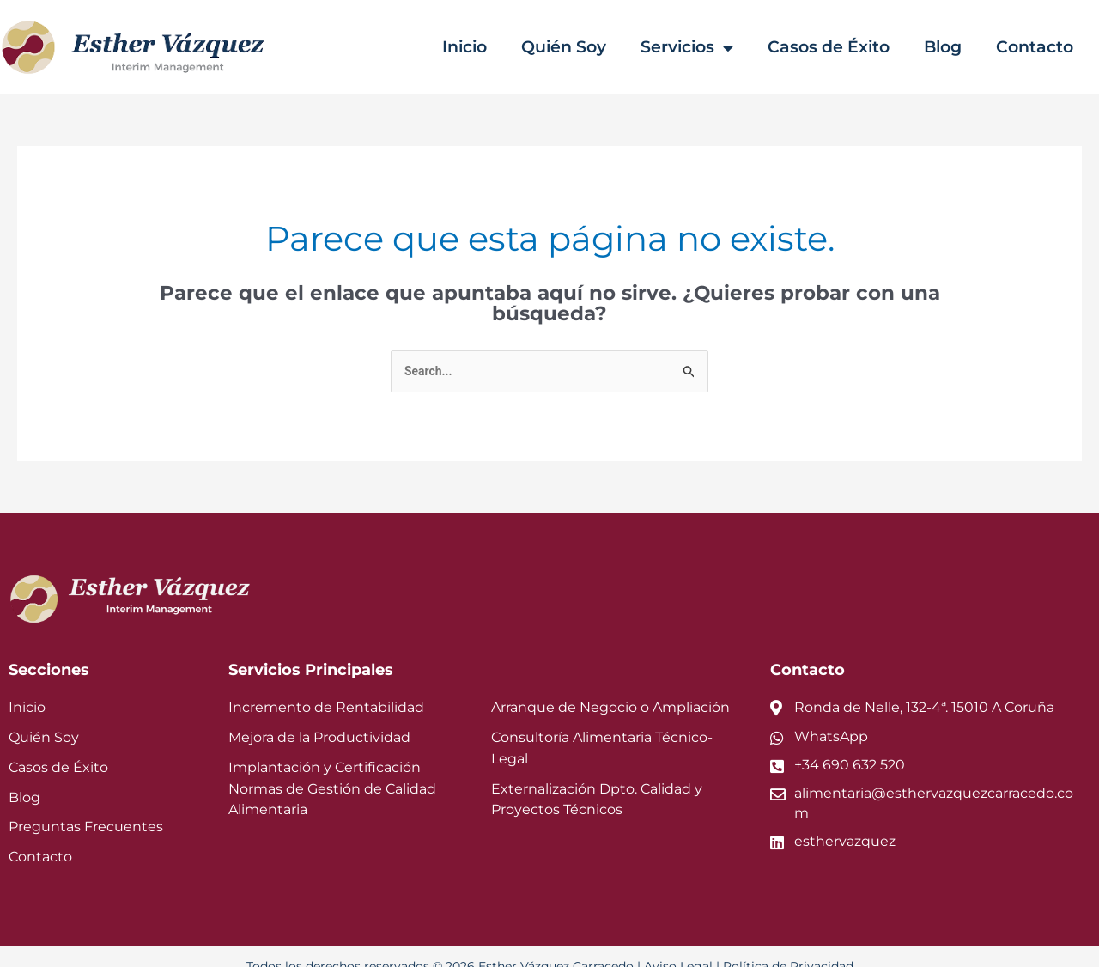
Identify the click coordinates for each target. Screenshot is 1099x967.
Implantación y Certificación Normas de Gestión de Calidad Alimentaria (332, 769)
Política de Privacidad (788, 946)
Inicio (484, 47)
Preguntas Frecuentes (86, 808)
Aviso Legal (678, 946)
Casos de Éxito (838, 47)
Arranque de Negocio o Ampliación (610, 688)
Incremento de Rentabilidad (326, 688)
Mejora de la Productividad (319, 717)
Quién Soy (580, 47)
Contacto (1038, 47)
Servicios (701, 47)
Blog (950, 47)
